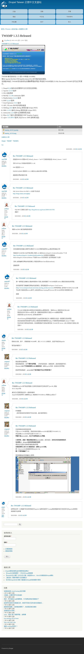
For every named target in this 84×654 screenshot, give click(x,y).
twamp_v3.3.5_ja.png (11, 130)
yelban (7, 40)
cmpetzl (6, 361)
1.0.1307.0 (11, 117)
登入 (69, 22)
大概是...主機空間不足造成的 (13, 595)
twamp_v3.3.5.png (10, 133)
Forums (7, 29)
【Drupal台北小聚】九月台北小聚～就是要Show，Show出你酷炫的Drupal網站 (29, 575)
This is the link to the (10, 622)
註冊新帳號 (8, 549)
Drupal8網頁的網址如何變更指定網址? (17, 571)
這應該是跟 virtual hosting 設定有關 (14, 591)
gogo (3, 507)
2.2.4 (12, 113)
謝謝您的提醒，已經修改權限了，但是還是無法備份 (20, 607)
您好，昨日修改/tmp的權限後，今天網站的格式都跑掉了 (21, 599)
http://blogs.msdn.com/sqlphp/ (21, 193)
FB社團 (14, 22)
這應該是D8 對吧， (10, 610)
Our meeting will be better (11, 618)
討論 (14, 11)
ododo (4, 340)
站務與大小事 (23, 29)
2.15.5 (9, 110)
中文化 (42, 16)
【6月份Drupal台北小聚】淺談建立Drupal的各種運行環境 (23, 580)
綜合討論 (14, 29)
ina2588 (4, 159)
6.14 (9, 88)
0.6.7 (8, 115)
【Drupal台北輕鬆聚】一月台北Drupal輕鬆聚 (19, 573)
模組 (14, 16)
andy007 (4, 249)
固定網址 (4, 166)
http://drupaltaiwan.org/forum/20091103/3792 (42, 209)
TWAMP (9, 141)
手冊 (69, 11)
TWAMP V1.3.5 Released (10, 44)
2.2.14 (11, 91)
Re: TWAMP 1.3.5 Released (23, 156)
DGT (41, 22)
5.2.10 (9, 100)
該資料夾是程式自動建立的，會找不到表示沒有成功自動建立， (23, 603)
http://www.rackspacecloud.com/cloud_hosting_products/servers (35, 288)
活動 (41, 11)
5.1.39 (11, 95)
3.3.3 (15, 103)
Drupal (3, 141)
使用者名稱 (7, 536)
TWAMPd (69, 16)
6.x (2, 145)
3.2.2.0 (15, 98)
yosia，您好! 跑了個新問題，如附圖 (15, 614)
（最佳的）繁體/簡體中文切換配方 (16, 577)
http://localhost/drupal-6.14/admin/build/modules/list (28, 255)
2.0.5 (10, 108)
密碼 (5, 542)
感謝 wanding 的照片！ (11, 626)
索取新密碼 (8, 551)
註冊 (80, 149)
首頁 (2, 29)
